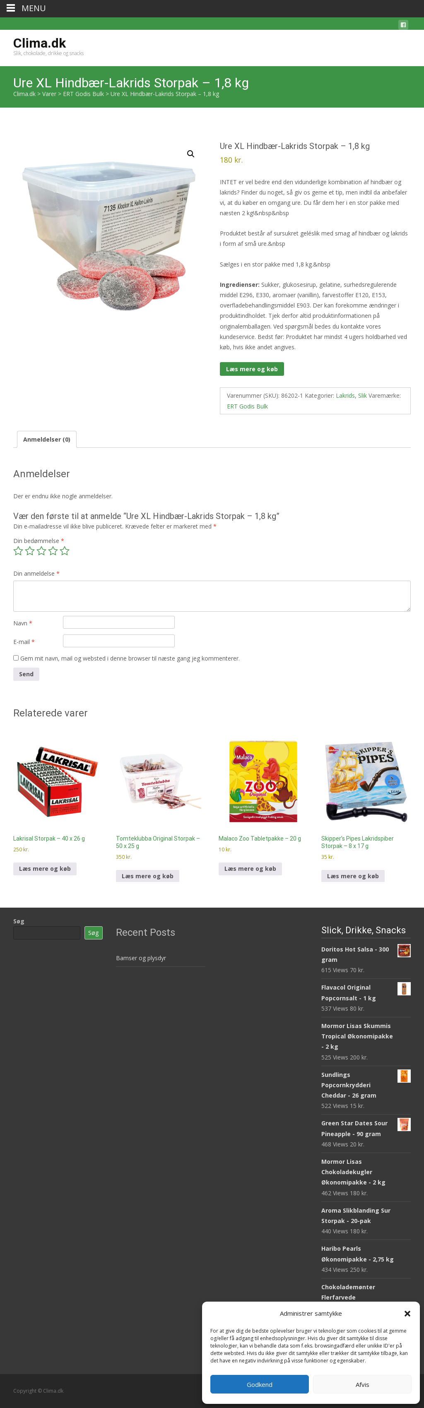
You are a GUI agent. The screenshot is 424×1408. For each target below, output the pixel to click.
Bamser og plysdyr (141, 958)
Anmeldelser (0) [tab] (46, 439)
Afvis (362, 1384)
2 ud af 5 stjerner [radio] (30, 551)
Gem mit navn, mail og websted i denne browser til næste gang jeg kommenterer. (130, 658)
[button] (407, 1313)
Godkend (259, 1384)
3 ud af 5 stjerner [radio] (41, 551)
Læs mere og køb (252, 369)
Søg (18, 921)
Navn (22, 623)
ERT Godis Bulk (247, 406)
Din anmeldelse (36, 573)
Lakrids (345, 395)
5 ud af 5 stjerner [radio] (65, 551)
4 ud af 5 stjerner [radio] (53, 551)
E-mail (24, 642)
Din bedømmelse (38, 541)
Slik (362, 395)
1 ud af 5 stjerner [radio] (18, 551)
